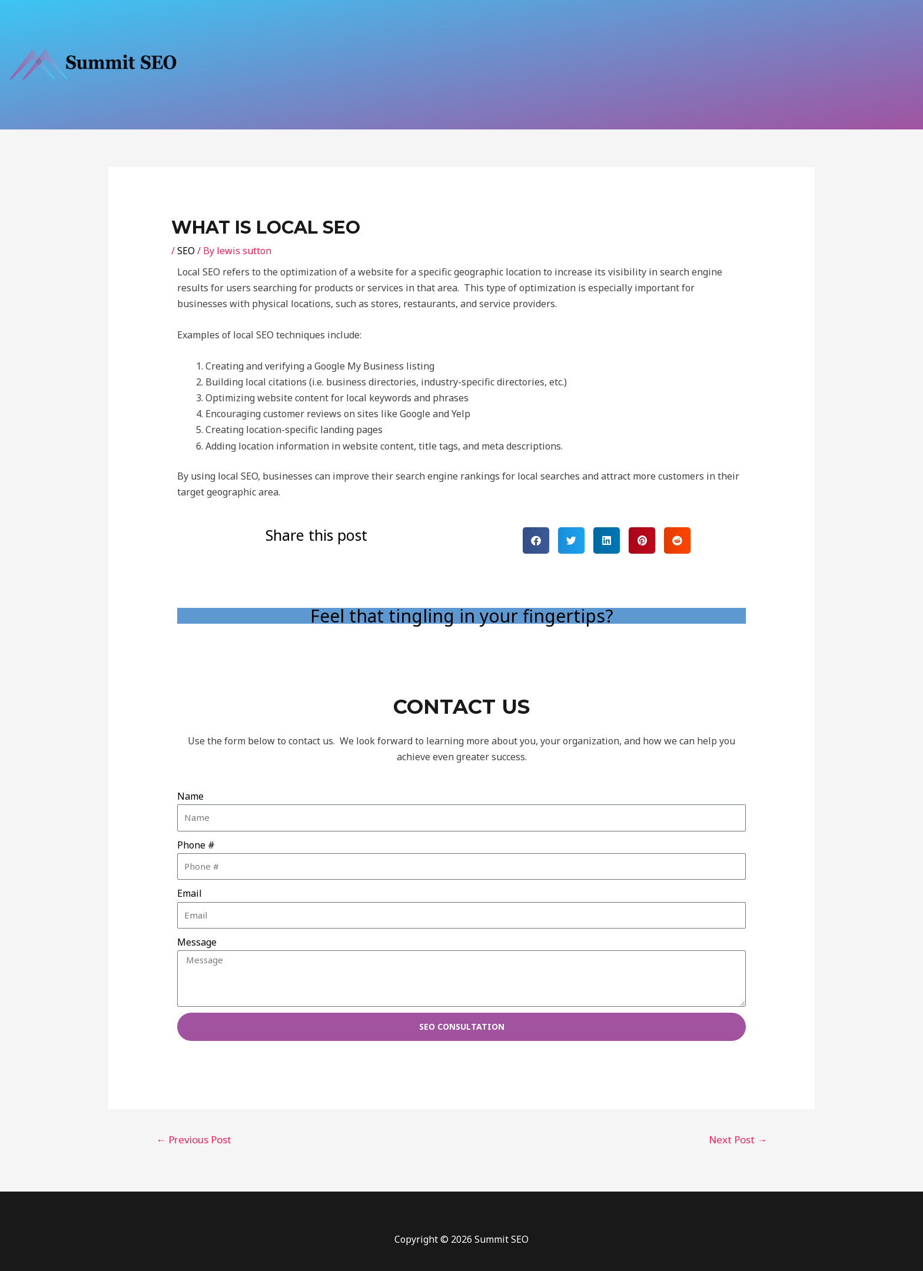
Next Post (738, 1139)
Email (189, 893)
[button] (536, 540)
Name (190, 796)
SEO (186, 250)
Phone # (196, 845)
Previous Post (193, 1139)
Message (197, 942)
